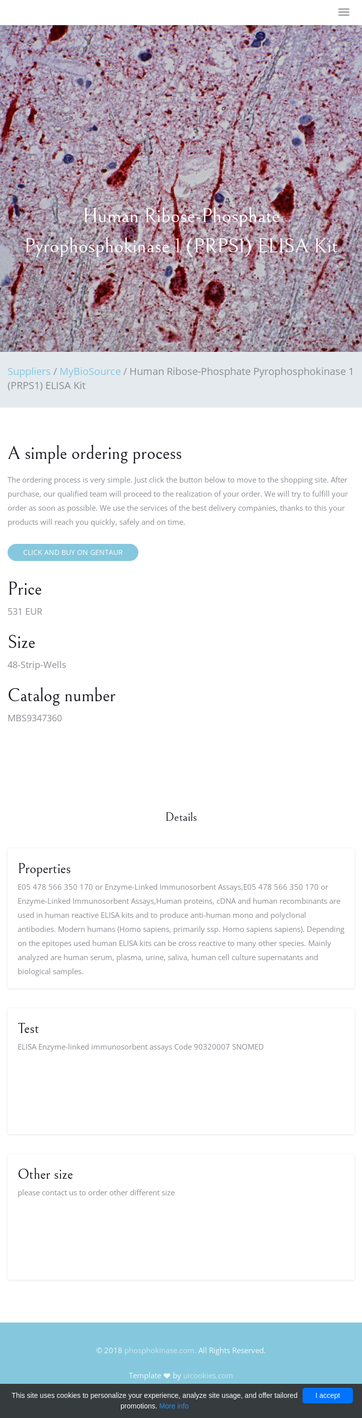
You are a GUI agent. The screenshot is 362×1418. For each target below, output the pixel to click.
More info (173, 1406)
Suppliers (29, 371)
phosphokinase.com (159, 1350)
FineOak (37, 13)
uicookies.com (208, 1375)
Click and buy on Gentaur (73, 552)
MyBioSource (90, 371)
